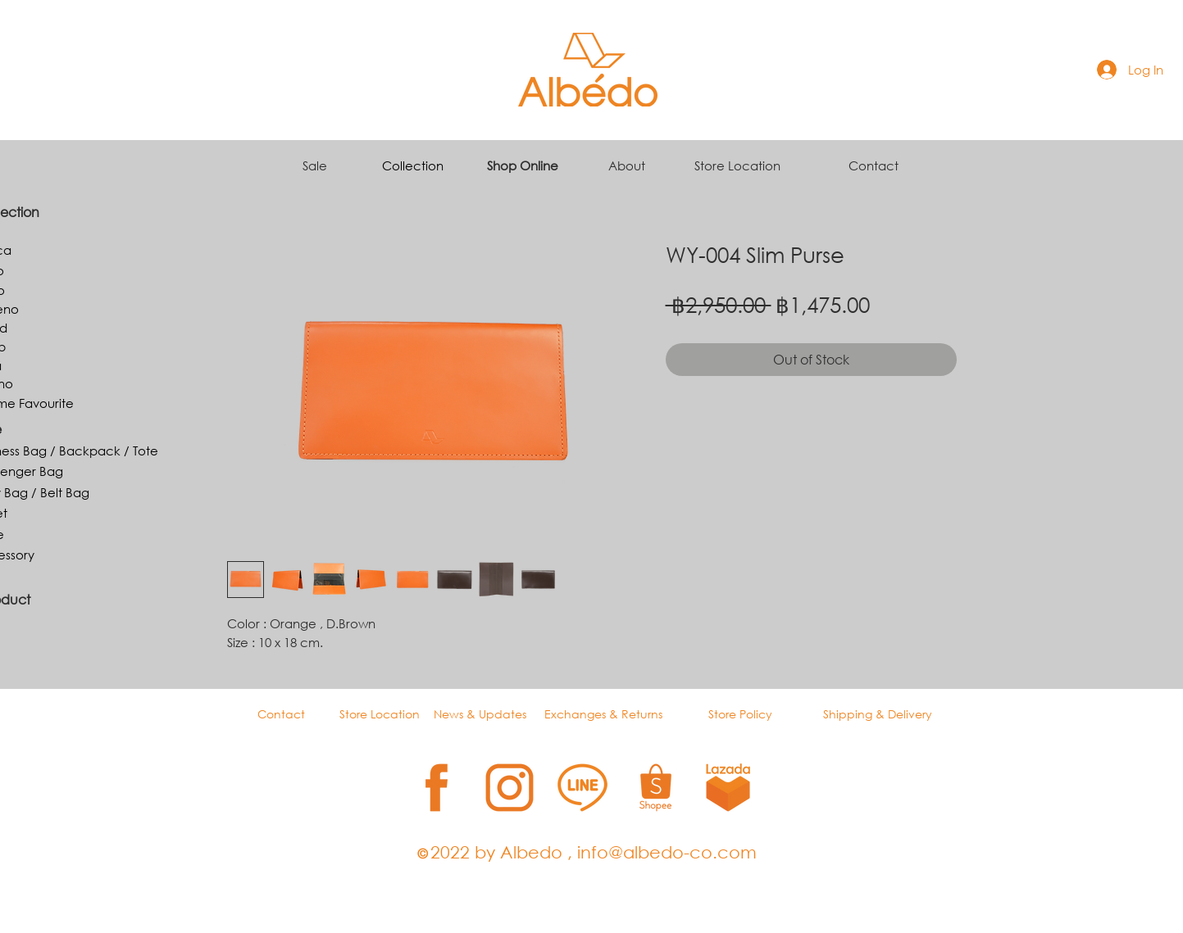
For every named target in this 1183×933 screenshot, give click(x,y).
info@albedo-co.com (667, 852)
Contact (874, 165)
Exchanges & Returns (603, 714)
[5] (728, 788)
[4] (655, 788)
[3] (582, 788)
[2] (510, 788)
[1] (437, 788)
